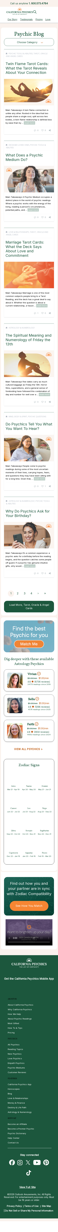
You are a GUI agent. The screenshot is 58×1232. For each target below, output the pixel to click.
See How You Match (29, 905)
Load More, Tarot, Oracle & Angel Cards (29, 606)
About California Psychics (20, 1005)
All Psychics (14, 1044)
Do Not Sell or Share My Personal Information (29, 1210)
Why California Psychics (20, 1009)
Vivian (32, 674)
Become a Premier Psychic (21, 1128)
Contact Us (13, 1142)
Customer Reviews (17, 1072)
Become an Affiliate (17, 1124)
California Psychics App (19, 1084)
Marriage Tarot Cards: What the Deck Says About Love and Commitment (25, 249)
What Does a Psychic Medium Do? (24, 157)
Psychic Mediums (16, 1067)
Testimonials (26, 19)
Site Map (46, 1206)
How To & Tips (15, 1028)
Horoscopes (14, 1089)
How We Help (14, 1014)
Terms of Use (31, 1206)
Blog (10, 1093)
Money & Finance (16, 1103)
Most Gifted (13, 1023)
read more (29, 123)
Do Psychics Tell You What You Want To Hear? (29, 426)
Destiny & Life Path (17, 1107)
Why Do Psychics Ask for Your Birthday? (28, 513)
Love (47, 19)
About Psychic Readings (20, 1018)
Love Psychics (15, 1058)
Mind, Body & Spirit (18, 416)
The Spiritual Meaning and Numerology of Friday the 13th (29, 339)
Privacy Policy (14, 1206)
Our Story (12, 19)
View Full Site (27, 1187)
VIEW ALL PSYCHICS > (28, 749)
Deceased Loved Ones (19, 145)
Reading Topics (15, 1049)
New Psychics (15, 1054)
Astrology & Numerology (22, 327)
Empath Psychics (16, 1063)
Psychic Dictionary (17, 1133)
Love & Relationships (19, 232)
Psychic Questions (37, 416)
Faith (30, 724)
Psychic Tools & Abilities (21, 53)
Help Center (13, 1138)
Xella (31, 699)
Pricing (39, 19)
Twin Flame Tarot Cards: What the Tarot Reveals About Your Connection (27, 68)
